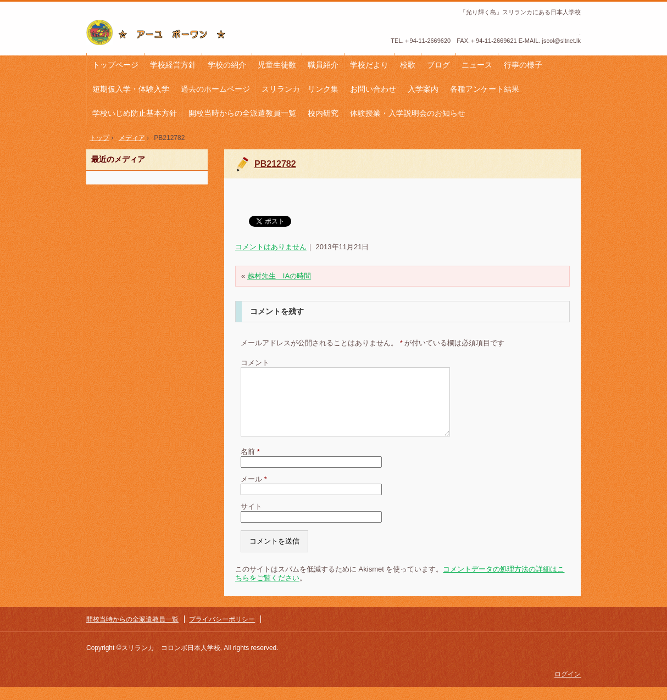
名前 (250, 465)
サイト (251, 520)
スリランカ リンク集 (300, 89)
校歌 (407, 64)
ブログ (438, 64)
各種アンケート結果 (484, 89)
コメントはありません (271, 247)
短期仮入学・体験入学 (130, 89)
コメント (255, 363)
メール (254, 492)
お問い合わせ (373, 89)
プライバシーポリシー (222, 632)
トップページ (115, 64)
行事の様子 (523, 64)
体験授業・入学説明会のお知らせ (407, 113)
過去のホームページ (215, 89)
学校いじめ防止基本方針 (134, 113)
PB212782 (275, 164)
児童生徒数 (277, 64)
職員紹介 (323, 64)
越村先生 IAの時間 (279, 276)
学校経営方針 (173, 64)
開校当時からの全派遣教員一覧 (242, 113)
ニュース (477, 64)
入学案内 (423, 89)
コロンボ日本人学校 (160, 32)
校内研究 (323, 113)
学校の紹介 (227, 64)
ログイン (567, 687)
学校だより (369, 64)
